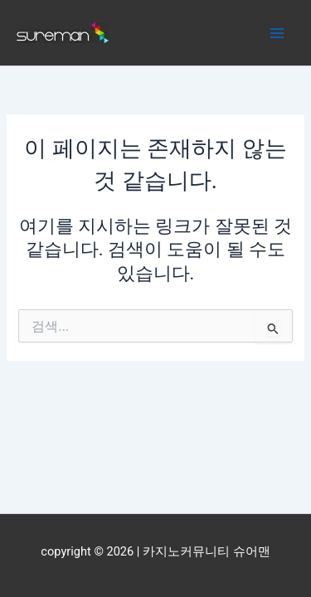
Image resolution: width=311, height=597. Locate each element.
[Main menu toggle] (277, 33)
